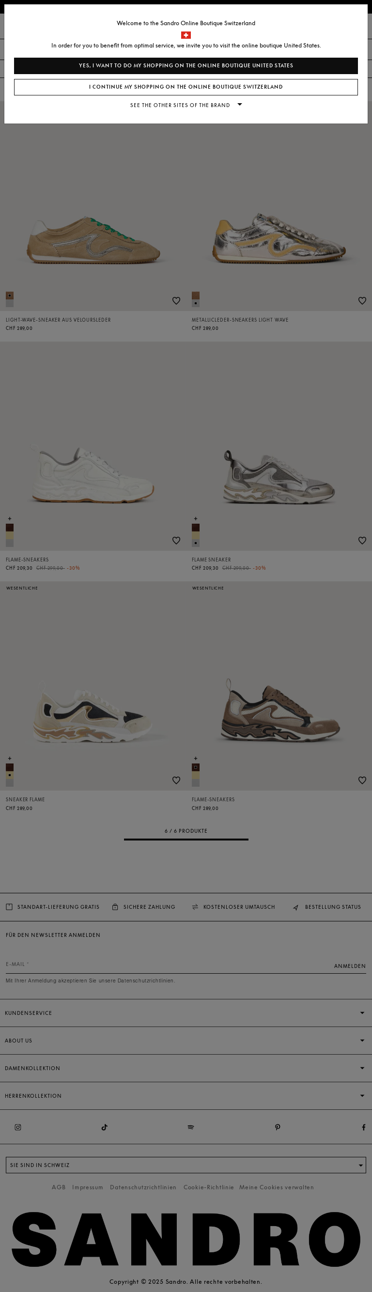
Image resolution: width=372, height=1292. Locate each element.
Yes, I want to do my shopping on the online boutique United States (186, 65)
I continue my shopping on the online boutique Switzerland (186, 87)
